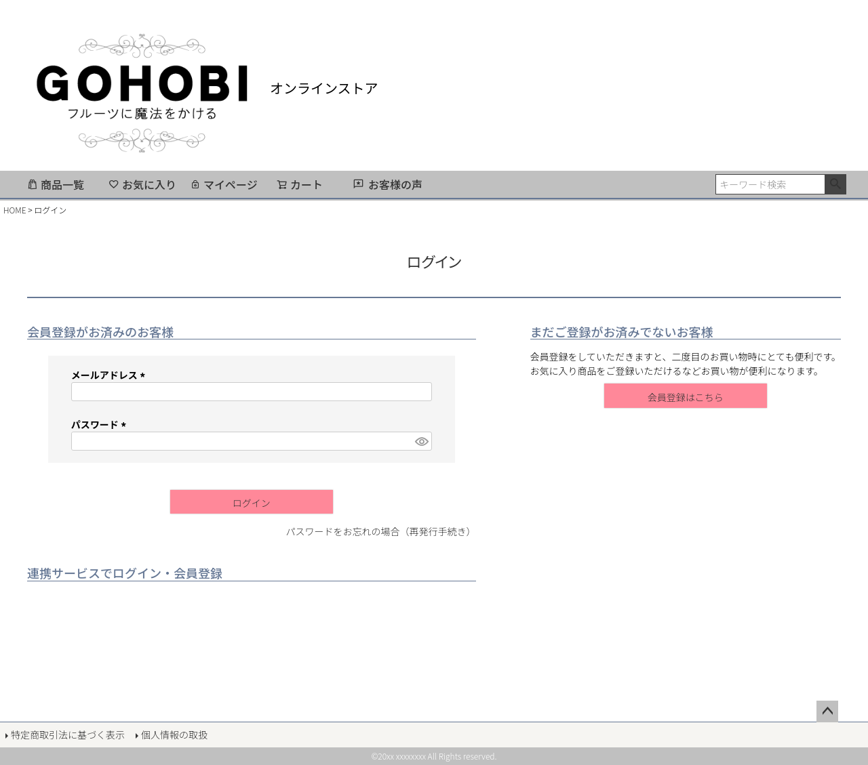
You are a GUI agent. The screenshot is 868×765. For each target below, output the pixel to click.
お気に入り (142, 184)
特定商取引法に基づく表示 (68, 734)
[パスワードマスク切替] (421, 441)
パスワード (100, 424)
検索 (835, 184)
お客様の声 (395, 184)
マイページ (224, 184)
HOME (14, 209)
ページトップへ (827, 711)
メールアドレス (110, 374)
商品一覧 (55, 184)
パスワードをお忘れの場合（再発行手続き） (381, 531)
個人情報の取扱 (174, 734)
